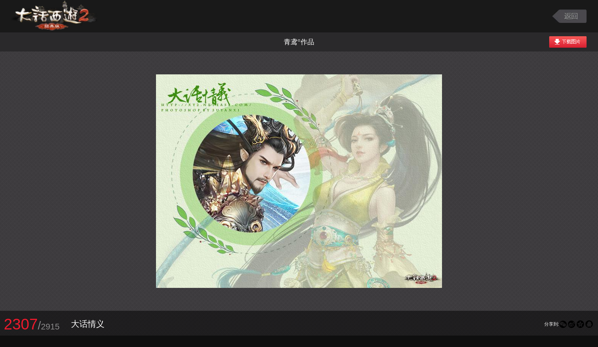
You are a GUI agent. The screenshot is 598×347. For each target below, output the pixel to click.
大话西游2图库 (54, 16)
